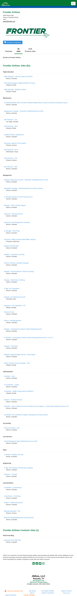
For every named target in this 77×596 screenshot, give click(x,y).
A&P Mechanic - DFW (11, 150)
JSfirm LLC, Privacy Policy (38, 582)
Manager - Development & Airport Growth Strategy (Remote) (23, 329)
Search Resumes (10, 595)
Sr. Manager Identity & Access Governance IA (18, 197)
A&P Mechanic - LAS (10, 119)
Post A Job (66, 593)
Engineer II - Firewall (10, 474)
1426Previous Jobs (30, 50)
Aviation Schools (66, 591)
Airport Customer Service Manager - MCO (17, 363)
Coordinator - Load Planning (13, 487)
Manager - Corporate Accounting (14, 254)
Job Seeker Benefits (48, 591)
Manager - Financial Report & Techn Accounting (19, 271)
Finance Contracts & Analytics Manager (16, 263)
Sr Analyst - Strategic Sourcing (13, 454)
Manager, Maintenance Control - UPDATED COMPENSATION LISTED (26, 180)
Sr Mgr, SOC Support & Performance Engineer (18, 468)
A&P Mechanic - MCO (11, 126)
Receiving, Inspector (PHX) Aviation (15, 143)
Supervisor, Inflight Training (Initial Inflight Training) (19, 239)
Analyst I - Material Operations (13, 502)
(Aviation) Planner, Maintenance (14, 134)
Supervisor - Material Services (13, 214)
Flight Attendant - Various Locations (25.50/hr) (18, 76)
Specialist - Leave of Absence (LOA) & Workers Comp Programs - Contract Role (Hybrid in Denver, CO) (36, 406)
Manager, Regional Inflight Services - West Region (19, 354)
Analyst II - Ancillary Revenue (13, 400)
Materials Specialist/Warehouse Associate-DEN (18, 517)
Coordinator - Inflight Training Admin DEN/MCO (18, 391)
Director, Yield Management (12, 320)
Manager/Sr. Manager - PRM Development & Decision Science (23, 188)
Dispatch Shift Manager (11, 246)
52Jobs (18, 50)
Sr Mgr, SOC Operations (11, 288)
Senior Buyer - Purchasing (12, 496)
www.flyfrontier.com (9, 21)
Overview (8, 51)
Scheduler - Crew (9, 376)
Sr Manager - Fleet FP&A (12, 231)
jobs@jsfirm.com (38, 580)
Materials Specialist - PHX (12, 511)
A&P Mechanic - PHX (10, 158)
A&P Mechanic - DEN (10, 167)
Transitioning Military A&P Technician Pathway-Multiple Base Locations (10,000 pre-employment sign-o (36, 102)
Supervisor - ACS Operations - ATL (15, 305)
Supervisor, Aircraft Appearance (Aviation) (17, 222)
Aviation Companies (48, 593)
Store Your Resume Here (14, 591)
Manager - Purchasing (11, 346)
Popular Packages (29, 595)
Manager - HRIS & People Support (15, 205)
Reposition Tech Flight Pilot (12, 540)
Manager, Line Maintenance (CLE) (14, 297)
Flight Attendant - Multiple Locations (15, 89)
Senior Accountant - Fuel (11, 428)
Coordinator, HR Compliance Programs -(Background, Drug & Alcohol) (26, 415)
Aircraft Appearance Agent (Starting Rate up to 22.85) (20, 441)
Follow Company (12, 42)
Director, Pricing (9, 312)
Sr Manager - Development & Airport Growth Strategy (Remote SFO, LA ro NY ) (28, 337)
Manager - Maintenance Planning (14, 280)
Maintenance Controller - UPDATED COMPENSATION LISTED (23, 111)
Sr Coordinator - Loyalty (11, 385)
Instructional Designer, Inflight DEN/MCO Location (19, 83)
